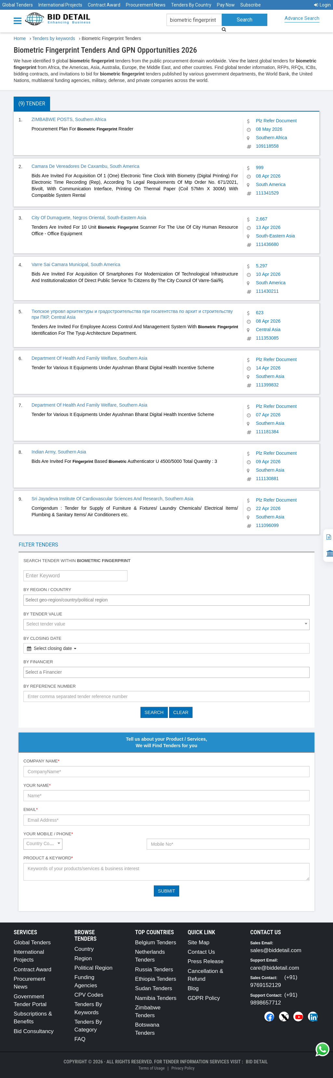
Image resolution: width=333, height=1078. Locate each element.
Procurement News (146, 4)
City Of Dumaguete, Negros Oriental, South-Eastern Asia (89, 217)
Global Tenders (17, 4)
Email (30, 809)
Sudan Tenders (153, 988)
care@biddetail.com (275, 968)
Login (322, 4)
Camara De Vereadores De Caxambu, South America (86, 166)
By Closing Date (42, 638)
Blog (193, 988)
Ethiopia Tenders (155, 979)
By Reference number (49, 686)
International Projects (60, 4)
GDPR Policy (204, 998)
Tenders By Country (191, 4)
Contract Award (104, 4)
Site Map (198, 942)
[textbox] (168, 600)
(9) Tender (32, 104)
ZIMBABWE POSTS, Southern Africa (69, 119)
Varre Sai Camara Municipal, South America (76, 264)
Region (83, 958)
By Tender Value (42, 614)
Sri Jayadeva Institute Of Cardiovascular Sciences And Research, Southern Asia (112, 498)
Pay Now (226, 4)
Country (84, 949)
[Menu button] (19, 20)
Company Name (41, 761)
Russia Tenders (154, 969)
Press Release (206, 961)
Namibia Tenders (155, 998)
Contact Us (201, 952)
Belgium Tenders (155, 942)
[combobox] (166, 600)
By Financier (38, 661)
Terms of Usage (152, 1068)
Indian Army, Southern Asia (59, 451)
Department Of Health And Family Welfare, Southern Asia (89, 358)
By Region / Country (47, 589)
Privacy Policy (182, 1068)
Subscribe (250, 4)
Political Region (93, 968)
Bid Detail (257, 1062)
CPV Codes (88, 995)
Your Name (37, 785)
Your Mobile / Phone (48, 833)
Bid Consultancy (34, 1031)
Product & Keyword (48, 858)
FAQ (80, 1039)
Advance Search (302, 18)
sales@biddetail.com (275, 950)
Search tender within (76, 560)
